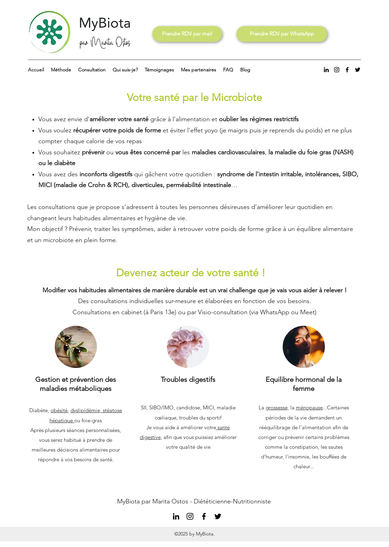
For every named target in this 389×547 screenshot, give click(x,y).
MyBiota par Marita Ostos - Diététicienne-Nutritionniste (194, 501)
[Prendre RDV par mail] (187, 34)
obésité (59, 410)
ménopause (309, 407)
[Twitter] (357, 69)
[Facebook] (347, 69)
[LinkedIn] (326, 69)
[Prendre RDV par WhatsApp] (281, 34)
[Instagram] (336, 69)
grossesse (277, 407)
